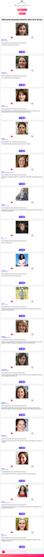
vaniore (2, 501)
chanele (3, 105)
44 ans (5, 436)
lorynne (2, 468)
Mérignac (3, 403)
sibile (2, 534)
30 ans (7, 469)
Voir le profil (22, 52)
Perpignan (3, 205)
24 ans (5, 535)
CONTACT (41, 555)
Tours (2, 436)
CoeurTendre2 (4, 369)
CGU (31, 555)
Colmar (2, 40)
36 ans (7, 403)
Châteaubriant (4, 337)
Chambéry (3, 370)
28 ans (6, 106)
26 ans (6, 40)
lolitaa (2, 171)
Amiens (3, 106)
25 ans (7, 370)
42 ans (5, 238)
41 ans (6, 73)
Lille (2, 535)
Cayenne (3, 271)
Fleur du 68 (3, 72)
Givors (2, 304)
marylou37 (3, 435)
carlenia (3, 204)
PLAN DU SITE (35, 555)
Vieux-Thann (3, 502)
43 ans (8, 502)
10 (25, 552)
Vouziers (3, 469)
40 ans (9, 337)
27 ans (6, 139)
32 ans (12, 172)
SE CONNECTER (22, 13)
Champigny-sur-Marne (5, 172)
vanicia (2, 303)
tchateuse (3, 336)
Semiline (3, 138)
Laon (2, 238)
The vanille (3, 270)
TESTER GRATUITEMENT (22, 9)
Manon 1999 (4, 39)
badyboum (3, 402)
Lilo (2, 237)
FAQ (28, 555)
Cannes (3, 139)
